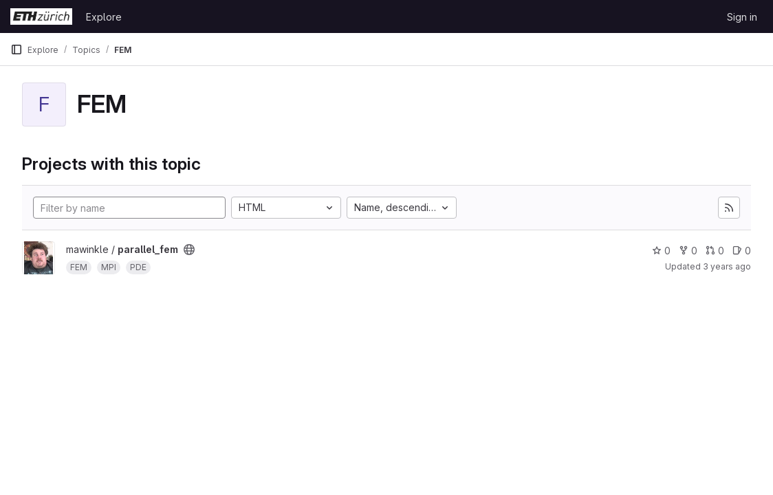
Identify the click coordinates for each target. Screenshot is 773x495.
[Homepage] (41, 17)
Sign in (742, 17)
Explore (104, 17)
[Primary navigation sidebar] (17, 49)
